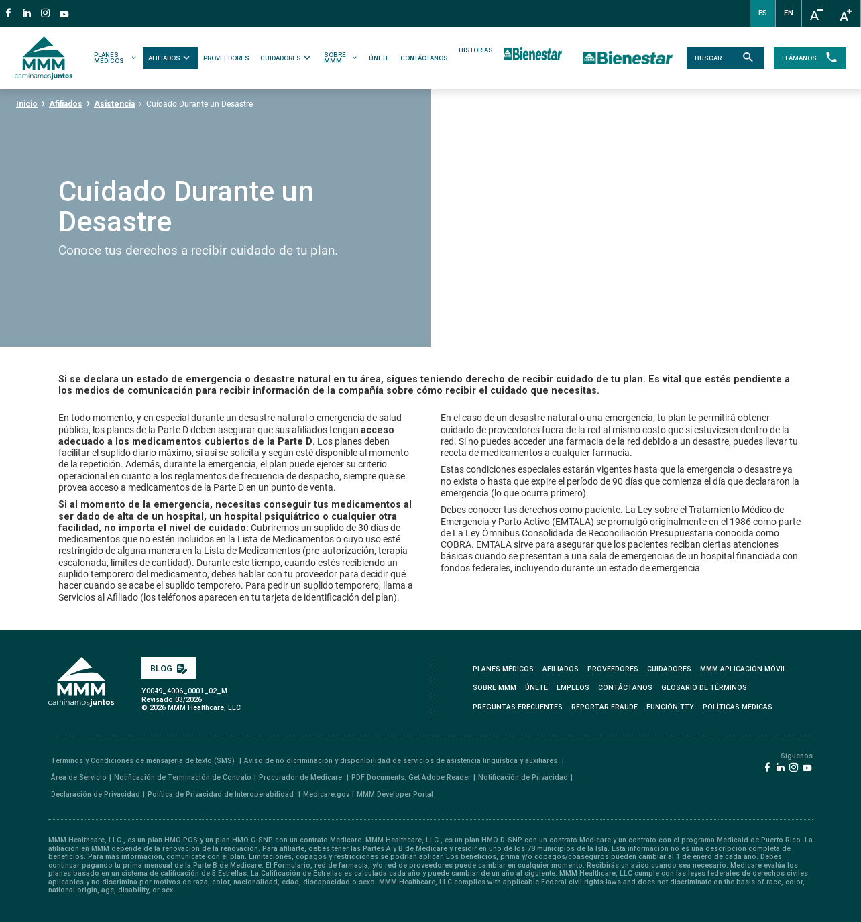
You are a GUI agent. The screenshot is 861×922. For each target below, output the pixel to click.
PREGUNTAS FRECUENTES (518, 707)
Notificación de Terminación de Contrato (182, 777)
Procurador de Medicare (301, 777)
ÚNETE (379, 58)
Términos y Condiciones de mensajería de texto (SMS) (144, 760)
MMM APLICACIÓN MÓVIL (743, 669)
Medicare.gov (326, 794)
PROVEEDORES (227, 58)
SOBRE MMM (342, 58)
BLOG (168, 668)
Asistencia (114, 104)
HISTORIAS (476, 50)
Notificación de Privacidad (523, 777)
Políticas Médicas (737, 707)
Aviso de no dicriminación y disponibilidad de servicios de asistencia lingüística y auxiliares (401, 760)
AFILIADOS (171, 58)
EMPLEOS (573, 687)
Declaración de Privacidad (95, 794)
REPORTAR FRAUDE (604, 707)
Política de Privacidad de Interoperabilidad (222, 794)
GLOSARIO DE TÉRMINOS (704, 687)
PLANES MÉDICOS (117, 58)
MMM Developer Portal (395, 794)
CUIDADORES (287, 58)
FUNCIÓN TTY (670, 707)
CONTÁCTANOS (425, 58)
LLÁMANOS (807, 58)
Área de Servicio (79, 777)
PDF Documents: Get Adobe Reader (411, 777)
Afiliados (65, 104)
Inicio (27, 104)
